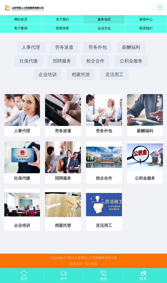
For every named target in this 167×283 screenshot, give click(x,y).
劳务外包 (98, 47)
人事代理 (31, 47)
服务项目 (104, 19)
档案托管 (81, 74)
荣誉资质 (62, 28)
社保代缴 (28, 60)
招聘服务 (62, 60)
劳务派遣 (64, 47)
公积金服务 (131, 60)
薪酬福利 (131, 47)
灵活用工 (114, 74)
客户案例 (20, 28)
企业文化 (104, 28)
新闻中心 (146, 19)
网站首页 (20, 19)
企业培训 (47, 74)
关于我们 (62, 19)
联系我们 (146, 28)
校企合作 (95, 60)
